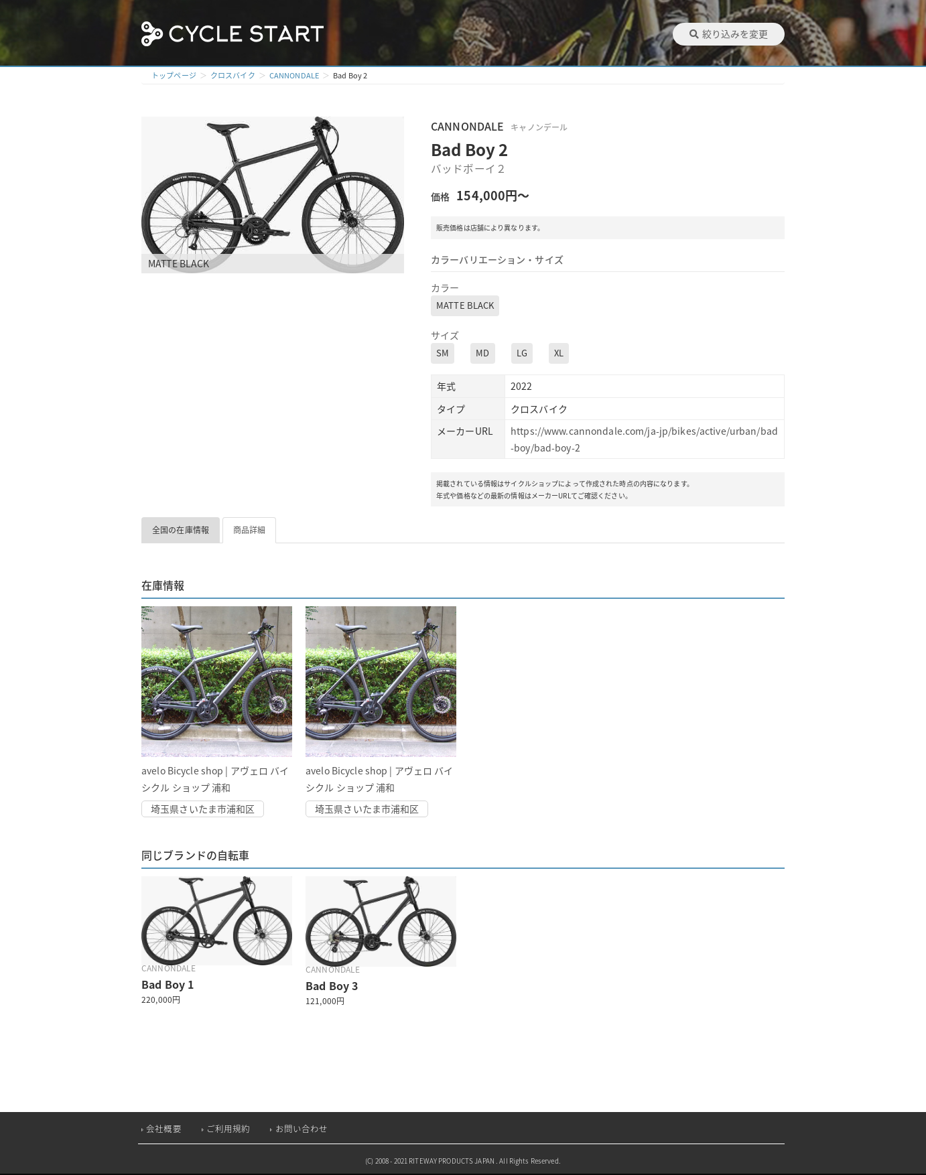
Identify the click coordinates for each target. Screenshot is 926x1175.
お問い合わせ (301, 1128)
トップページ (173, 75)
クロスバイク (232, 75)
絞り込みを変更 (728, 33)
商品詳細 (249, 530)
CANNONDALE (294, 75)
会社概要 (164, 1128)
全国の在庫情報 (180, 530)
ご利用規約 (228, 1128)
